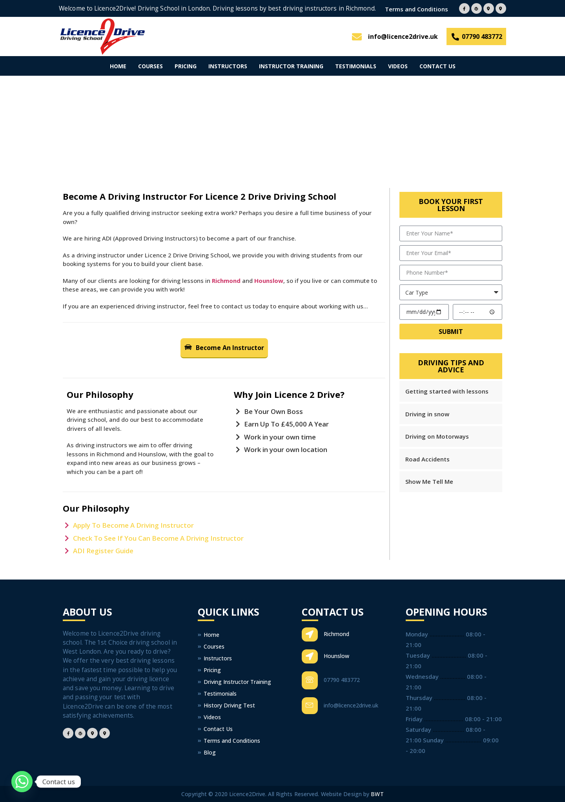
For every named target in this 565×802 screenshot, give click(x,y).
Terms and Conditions (416, 9)
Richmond (226, 280)
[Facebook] (464, 8)
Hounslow (268, 280)
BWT (377, 794)
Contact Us (437, 66)
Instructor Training (291, 66)
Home (118, 66)
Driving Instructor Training (234, 681)
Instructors (227, 66)
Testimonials (355, 66)
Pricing (186, 66)
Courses (150, 66)
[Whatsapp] (22, 781)
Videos (398, 66)
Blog (207, 752)
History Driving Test (226, 705)
